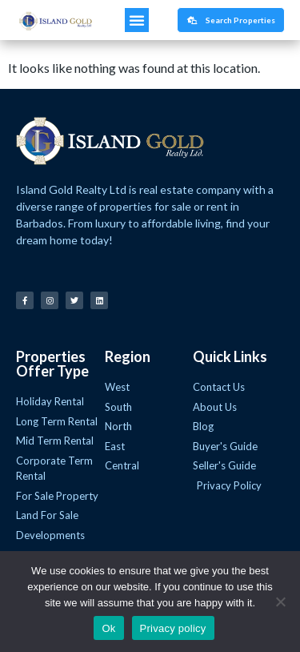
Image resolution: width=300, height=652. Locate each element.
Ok (108, 628)
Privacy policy (173, 628)
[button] (137, 20)
